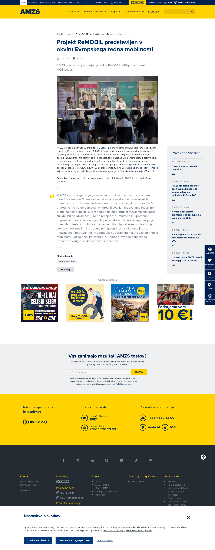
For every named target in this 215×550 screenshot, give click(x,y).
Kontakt (25, 476)
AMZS (98, 481)
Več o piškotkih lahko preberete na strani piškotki (127, 530)
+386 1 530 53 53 (74, 498)
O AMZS (61, 34)
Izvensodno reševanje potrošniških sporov (178, 503)
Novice (71, 34)
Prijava (139, 371)
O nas (96, 476)
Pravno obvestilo (175, 498)
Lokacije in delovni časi (106, 491)
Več (173, 173)
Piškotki (171, 481)
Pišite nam (100, 494)
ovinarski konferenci (144, 167)
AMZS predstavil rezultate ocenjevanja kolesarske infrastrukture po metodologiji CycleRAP (186, 190)
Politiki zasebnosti (123, 384)
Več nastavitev (105, 540)
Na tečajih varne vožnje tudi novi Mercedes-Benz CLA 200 (187, 237)
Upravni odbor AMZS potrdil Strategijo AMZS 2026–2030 (187, 259)
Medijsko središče (140, 481)
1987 (71, 493)
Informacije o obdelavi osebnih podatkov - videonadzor (178, 491)
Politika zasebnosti (176, 484)
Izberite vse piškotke (38, 540)
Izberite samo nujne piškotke (74, 540)
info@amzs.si (26, 490)
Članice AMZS (101, 488)
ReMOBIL (101, 147)
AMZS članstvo (102, 484)
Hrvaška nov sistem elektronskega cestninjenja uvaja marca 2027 (186, 215)
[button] (192, 12)
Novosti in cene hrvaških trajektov (185, 167)
